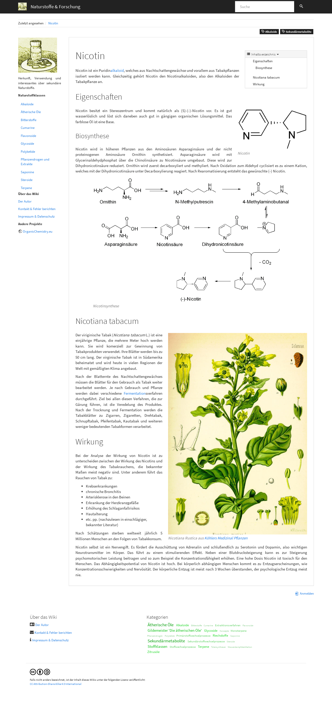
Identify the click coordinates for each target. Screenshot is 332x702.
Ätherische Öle (31, 112)
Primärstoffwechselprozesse (193, 635)
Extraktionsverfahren (227, 625)
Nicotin (53, 23)
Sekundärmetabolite (297, 31)
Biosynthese (263, 68)
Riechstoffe (220, 635)
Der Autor (25, 201)
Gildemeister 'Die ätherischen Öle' (175, 630)
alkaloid (117, 70)
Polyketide (28, 151)
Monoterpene (238, 631)
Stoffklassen (157, 646)
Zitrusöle (153, 652)
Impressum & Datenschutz (36, 216)
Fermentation (135, 393)
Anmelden (304, 593)
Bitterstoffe (28, 120)
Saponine (27, 172)
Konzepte (224, 630)
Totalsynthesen (218, 646)
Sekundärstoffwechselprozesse (206, 641)
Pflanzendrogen (155, 635)
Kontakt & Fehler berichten (37, 209)
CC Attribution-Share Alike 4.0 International (55, 684)
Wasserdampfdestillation (240, 646)
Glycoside (27, 143)
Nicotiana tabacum (266, 77)
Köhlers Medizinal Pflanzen (225, 538)
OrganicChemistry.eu (37, 231)
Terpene (26, 188)
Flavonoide (28, 136)
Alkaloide (269, 31)
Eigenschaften (263, 61)
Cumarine (27, 128)
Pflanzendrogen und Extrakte (35, 161)
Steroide (26, 180)
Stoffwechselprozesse (183, 647)
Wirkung (259, 84)
